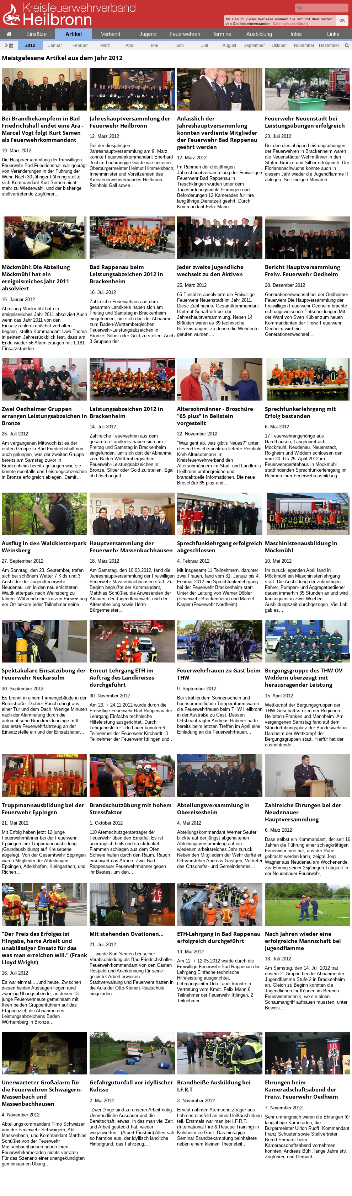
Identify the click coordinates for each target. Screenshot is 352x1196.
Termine (222, 34)
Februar (80, 45)
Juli (204, 45)
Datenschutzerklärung (291, 23)
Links (333, 34)
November (304, 45)
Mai (154, 45)
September (254, 45)
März (105, 45)
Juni (180, 45)
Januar (55, 45)
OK (342, 20)
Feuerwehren (185, 34)
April (130, 45)
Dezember (329, 45)
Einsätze (36, 34)
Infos (296, 34)
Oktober (279, 45)
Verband (110, 34)
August (229, 45)
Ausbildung (259, 34)
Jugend (147, 34)
